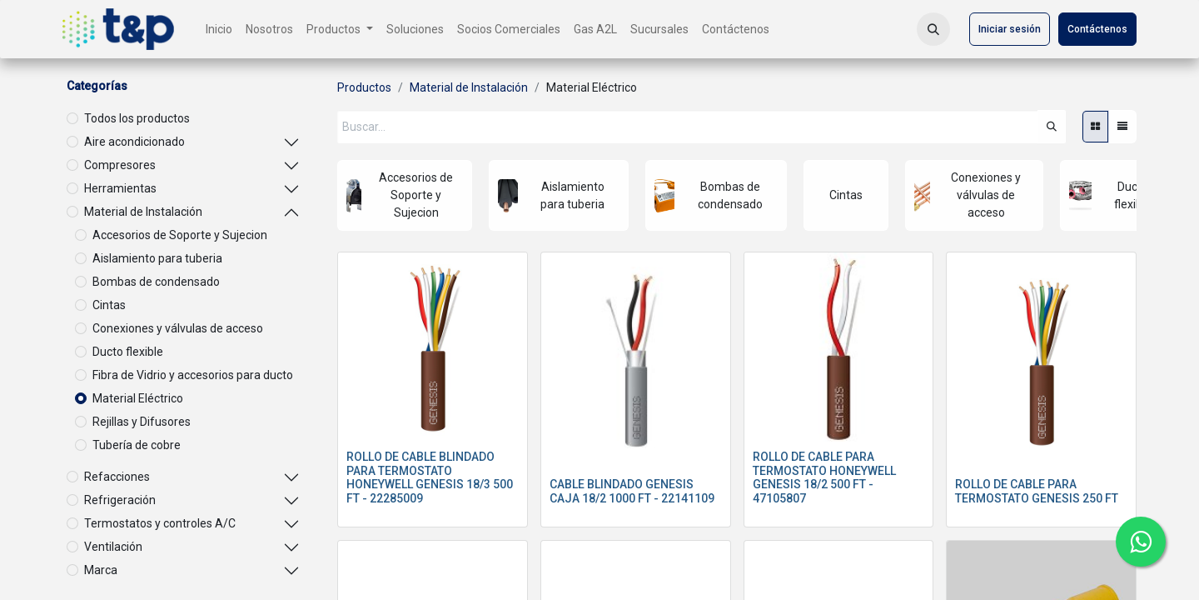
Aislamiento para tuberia (157, 258)
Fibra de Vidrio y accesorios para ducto (192, 375)
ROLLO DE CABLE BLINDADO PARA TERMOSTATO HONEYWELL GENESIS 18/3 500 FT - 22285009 (429, 477)
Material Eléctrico (137, 398)
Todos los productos (137, 118)
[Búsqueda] (1051, 126)
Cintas (109, 305)
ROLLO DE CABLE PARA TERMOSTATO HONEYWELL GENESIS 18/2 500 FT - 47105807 (824, 477)
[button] (933, 29)
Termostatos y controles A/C (160, 523)
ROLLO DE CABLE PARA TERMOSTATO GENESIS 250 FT (1036, 491)
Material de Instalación (143, 211)
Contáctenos (1097, 29)
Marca (100, 570)
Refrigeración (120, 500)
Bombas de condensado (156, 281)
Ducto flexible (127, 351)
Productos (364, 87)
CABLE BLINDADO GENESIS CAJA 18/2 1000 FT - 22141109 (632, 491)
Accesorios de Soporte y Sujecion (179, 235)
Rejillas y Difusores (141, 421)
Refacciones (117, 476)
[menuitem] (219, 29)
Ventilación (113, 546)
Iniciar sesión (1009, 29)
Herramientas (120, 188)
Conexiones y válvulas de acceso (177, 328)
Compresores (120, 165)
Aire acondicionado (134, 141)
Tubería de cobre (136, 445)
